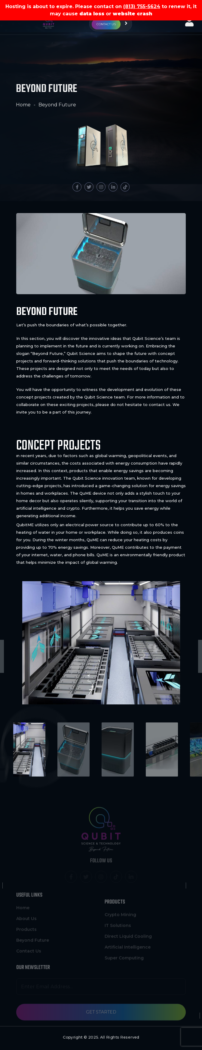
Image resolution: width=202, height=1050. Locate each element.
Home (22, 105)
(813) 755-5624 (141, 6)
